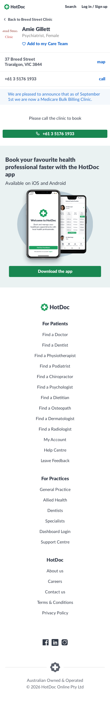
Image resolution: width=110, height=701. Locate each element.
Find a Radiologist (55, 429)
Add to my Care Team (45, 44)
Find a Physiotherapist (55, 356)
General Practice (55, 490)
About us (55, 571)
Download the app (55, 271)
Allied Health (55, 500)
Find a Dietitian (55, 398)
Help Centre (55, 450)
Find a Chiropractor (55, 377)
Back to (27, 20)
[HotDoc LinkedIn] (55, 642)
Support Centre (55, 542)
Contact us (55, 592)
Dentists (55, 511)
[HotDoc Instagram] (64, 642)
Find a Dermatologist (55, 419)
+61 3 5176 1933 (55, 134)
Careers (55, 581)
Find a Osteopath (55, 408)
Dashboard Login (55, 532)
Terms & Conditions (55, 602)
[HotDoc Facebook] (45, 642)
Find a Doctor (55, 335)
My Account (55, 440)
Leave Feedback (55, 461)
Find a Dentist (55, 345)
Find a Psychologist (55, 387)
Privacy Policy (55, 613)
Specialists (55, 521)
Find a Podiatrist (55, 366)
